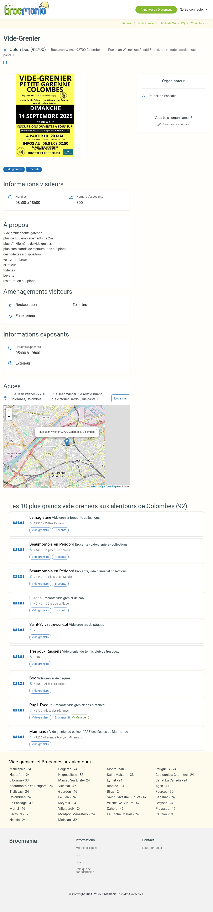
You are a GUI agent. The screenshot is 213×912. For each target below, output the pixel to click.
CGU (79, 854)
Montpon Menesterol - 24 (76, 814)
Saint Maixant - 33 (120, 775)
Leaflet (91, 486)
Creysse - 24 (164, 803)
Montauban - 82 (118, 769)
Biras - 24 (114, 792)
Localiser (121, 398)
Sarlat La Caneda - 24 (171, 780)
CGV (79, 861)
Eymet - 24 (114, 780)
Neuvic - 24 (18, 820)
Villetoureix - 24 (69, 809)
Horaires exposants (28, 347)
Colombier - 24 (20, 797)
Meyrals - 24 (67, 803)
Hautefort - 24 (20, 775)
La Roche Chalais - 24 (123, 814)
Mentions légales (86, 847)
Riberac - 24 (115, 786)
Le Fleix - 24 (67, 797)
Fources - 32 (164, 792)
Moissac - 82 (67, 820)
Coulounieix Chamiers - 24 (175, 775)
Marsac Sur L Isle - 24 (74, 780)
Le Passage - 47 (21, 803)
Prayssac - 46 (165, 809)
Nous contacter (152, 847)
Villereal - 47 (67, 786)
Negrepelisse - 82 (70, 775)
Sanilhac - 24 (165, 797)
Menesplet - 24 (20, 769)
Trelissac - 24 (19, 792)
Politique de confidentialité (85, 870)
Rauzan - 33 (164, 814)
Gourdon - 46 (67, 792)
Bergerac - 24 (67, 769)
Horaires (21, 196)
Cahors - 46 (115, 809)
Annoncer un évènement (156, 9)
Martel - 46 (17, 809)
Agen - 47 (162, 786)
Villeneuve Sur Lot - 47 (123, 803)
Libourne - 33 (19, 780)
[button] (194, 9)
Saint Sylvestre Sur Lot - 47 (126, 797)
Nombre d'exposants (90, 196)
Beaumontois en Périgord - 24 (31, 786)
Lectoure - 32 (19, 814)
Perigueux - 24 (166, 769)
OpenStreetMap (108, 486)
